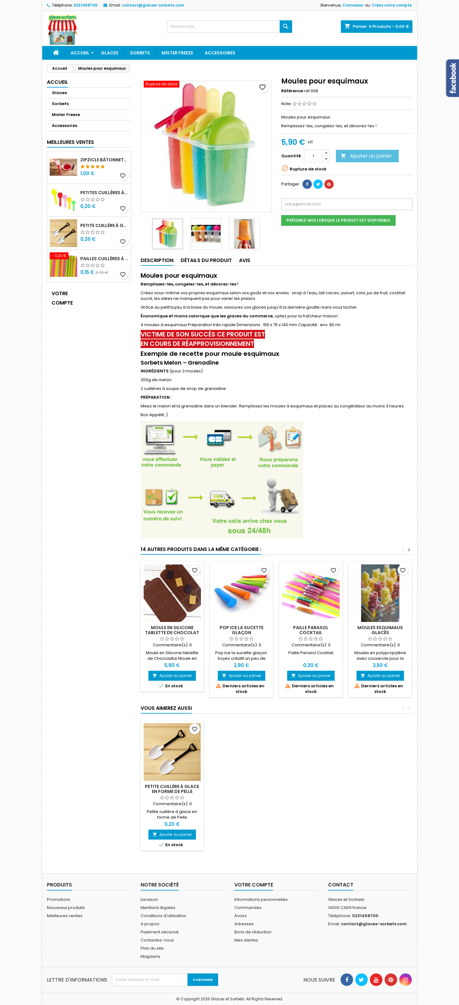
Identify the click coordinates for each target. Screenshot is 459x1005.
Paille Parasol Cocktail (310, 630)
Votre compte (57, 298)
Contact (340, 884)
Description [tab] (157, 260)
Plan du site (152, 948)
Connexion (352, 5)
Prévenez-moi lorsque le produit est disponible (338, 220)
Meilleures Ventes (70, 142)
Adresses (244, 924)
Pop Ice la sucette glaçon (241, 630)
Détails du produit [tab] (206, 260)
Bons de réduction (253, 932)
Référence (292, 91)
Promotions (58, 899)
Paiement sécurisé (160, 932)
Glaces (109, 53)
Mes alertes (246, 940)
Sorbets (140, 53)
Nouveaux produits (66, 908)
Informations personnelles (261, 899)
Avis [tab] (244, 260)
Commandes (248, 908)
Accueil (80, 53)
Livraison (149, 899)
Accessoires (220, 53)
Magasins (150, 956)
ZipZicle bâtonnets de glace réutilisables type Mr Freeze (104, 159)
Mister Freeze (177, 53)
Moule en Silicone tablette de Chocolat (172, 630)
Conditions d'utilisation (163, 916)
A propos (150, 924)
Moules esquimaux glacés (380, 630)
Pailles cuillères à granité (104, 258)
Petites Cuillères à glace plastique (104, 192)
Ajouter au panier (366, 155)
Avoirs (240, 916)
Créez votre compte (392, 5)
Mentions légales (158, 908)
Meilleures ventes (64, 916)
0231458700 (85, 5)
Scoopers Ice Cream (172, 786)
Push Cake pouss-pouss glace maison (242, 789)
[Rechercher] (229, 26)
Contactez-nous (157, 940)
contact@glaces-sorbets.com (153, 5)
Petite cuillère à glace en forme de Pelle (104, 225)
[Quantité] (313, 156)
